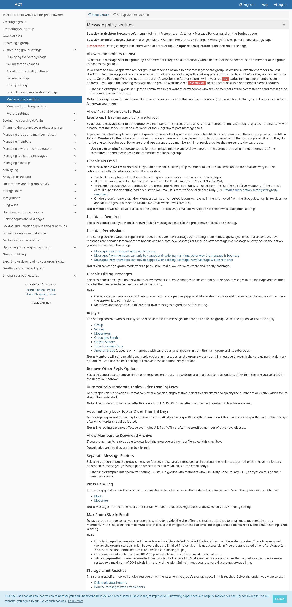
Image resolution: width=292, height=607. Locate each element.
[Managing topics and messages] (41, 155)
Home (29, 294)
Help (265, 5)
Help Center (98, 15)
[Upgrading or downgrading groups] (41, 247)
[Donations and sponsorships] (41, 212)
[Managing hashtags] (41, 162)
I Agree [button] (279, 599)
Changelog (41, 294)
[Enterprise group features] (41, 275)
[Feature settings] (41, 113)
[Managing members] (41, 141)
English (247, 5)
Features (41, 289)
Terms (52, 294)
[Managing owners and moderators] (41, 148)
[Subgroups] (41, 205)
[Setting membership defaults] (41, 120)
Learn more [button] (75, 601)
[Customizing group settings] (41, 50)
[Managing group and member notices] (41, 134)
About (30, 289)
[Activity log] (41, 170)
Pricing (51, 289)
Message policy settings (110, 24)
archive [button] (272, 280)
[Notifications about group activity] (41, 183)
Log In (280, 5)
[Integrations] (41, 198)
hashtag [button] (230, 223)
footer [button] (155, 462)
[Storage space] (41, 191)
